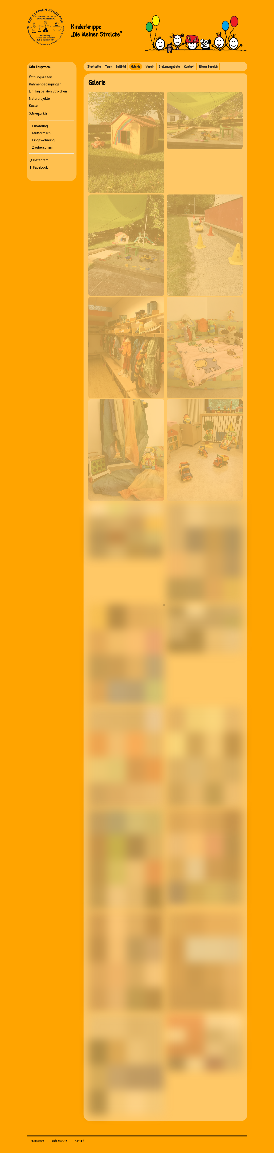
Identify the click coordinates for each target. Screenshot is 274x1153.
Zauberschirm (43, 149)
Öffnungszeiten (41, 78)
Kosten (34, 106)
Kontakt (189, 66)
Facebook (39, 169)
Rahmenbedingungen (45, 85)
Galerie (135, 66)
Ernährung (41, 127)
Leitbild (121, 66)
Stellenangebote (169, 66)
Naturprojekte (39, 99)
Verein (149, 66)
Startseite (94, 66)
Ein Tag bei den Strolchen (48, 92)
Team (108, 66)
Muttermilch (42, 134)
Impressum (37, 1141)
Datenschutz (59, 1141)
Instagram (39, 161)
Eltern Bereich (207, 66)
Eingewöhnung (44, 141)
